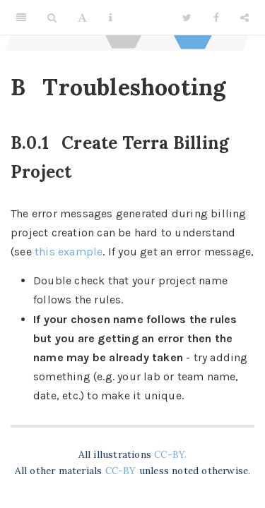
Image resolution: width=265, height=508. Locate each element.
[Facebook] (216, 17)
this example (68, 251)
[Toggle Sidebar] (21, 17)
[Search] (52, 17)
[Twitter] (187, 17)
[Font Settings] (82, 17)
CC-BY (122, 470)
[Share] (244, 17)
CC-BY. (170, 454)
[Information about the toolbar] (110, 17)
